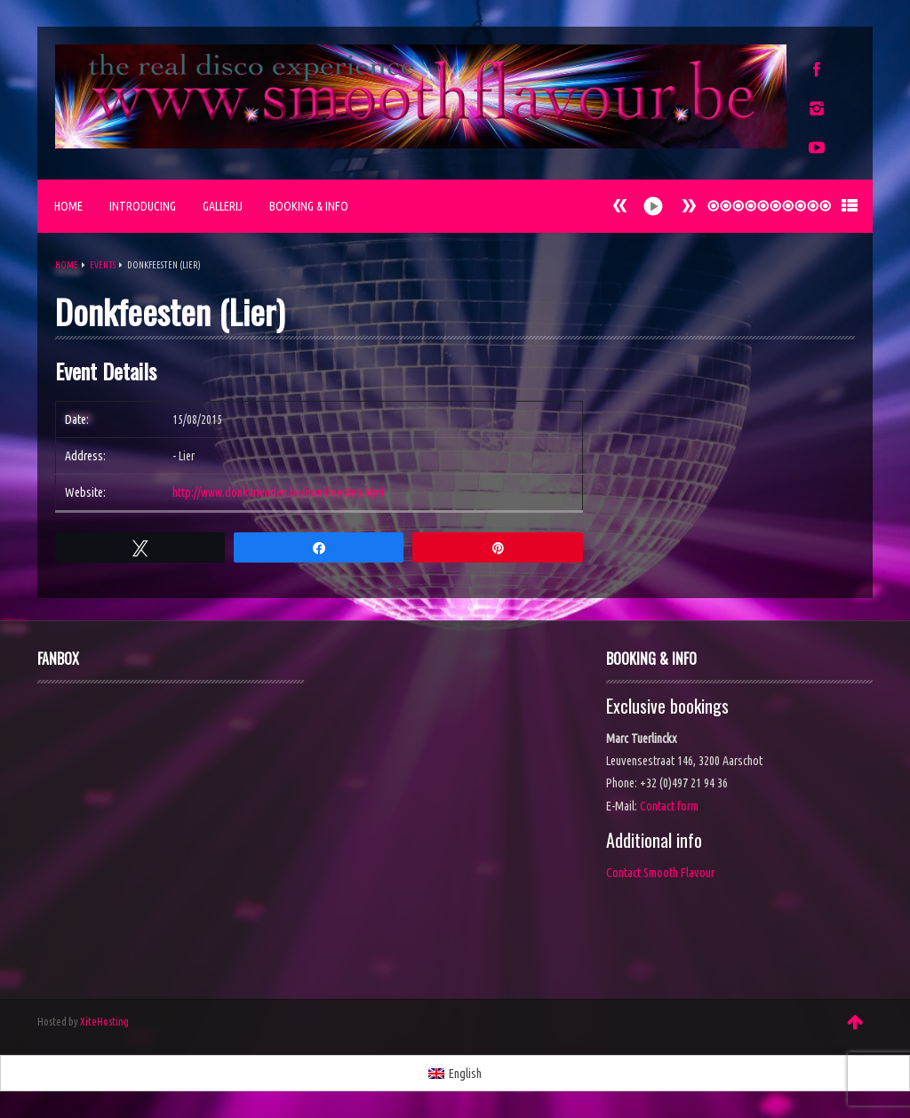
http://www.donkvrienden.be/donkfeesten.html (278, 492)
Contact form (669, 806)
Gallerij (223, 206)
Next (620, 206)
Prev (689, 206)
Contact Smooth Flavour (660, 873)
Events (103, 265)
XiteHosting (104, 1021)
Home (68, 206)
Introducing (142, 206)
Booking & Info (308, 206)
